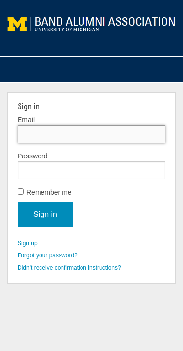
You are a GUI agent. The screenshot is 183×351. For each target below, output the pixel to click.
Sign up (28, 243)
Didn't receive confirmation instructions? (69, 267)
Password (32, 156)
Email (26, 120)
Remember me (45, 192)
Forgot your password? (48, 255)
